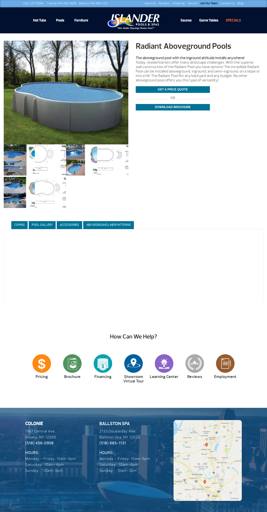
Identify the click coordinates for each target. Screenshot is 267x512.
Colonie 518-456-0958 (61, 3)
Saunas (186, 20)
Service (192, 3)
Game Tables (208, 20)
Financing (179, 3)
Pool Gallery (42, 225)
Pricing (42, 376)
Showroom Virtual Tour (133, 379)
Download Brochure (173, 107)
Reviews (164, 3)
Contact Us (227, 3)
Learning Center (164, 376)
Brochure (72, 376)
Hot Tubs (39, 20)
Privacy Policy (37, 490)
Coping (19, 225)
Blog (240, 3)
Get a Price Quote (173, 89)
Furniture (81, 20)
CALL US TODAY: (33, 3)
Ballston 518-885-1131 (93, 3)
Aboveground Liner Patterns (108, 225)
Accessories (69, 225)
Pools (60, 20)
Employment (225, 376)
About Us (150, 3)
